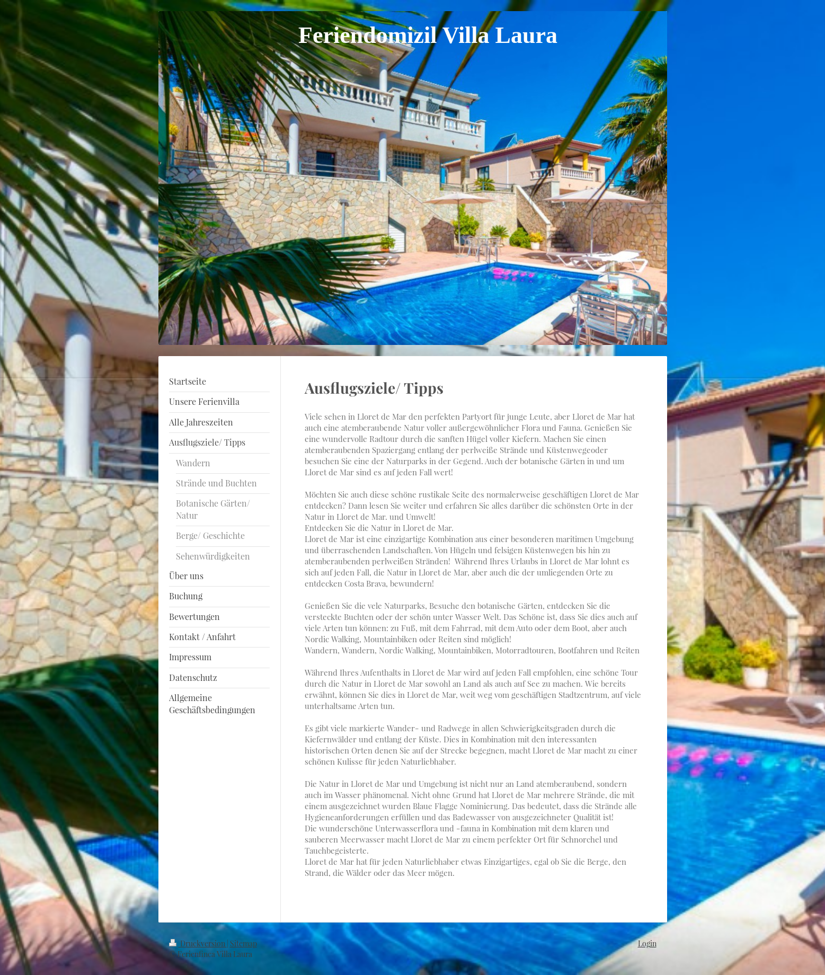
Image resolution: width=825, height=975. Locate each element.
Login (647, 943)
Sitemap (243, 943)
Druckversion (198, 943)
